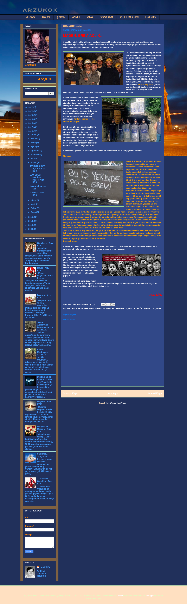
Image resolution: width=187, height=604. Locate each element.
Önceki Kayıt (155, 393)
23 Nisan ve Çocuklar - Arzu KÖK (44, 481)
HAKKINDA (45, 567)
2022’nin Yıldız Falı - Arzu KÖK (44, 378)
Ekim (33, 142)
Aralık (34, 134)
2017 (30, 127)
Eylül (33, 146)
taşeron (147, 308)
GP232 (120, 596)
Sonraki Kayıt (70, 393)
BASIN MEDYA (150, 17)
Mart (33, 204)
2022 (30, 107)
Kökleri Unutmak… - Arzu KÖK (43, 352)
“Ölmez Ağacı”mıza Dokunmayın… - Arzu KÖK (45, 326)
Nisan (34, 200)
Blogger (150, 596)
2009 (30, 229)
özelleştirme (108, 308)
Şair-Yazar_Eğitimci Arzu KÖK (128, 308)
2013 (30, 225)
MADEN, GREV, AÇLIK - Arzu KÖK (37, 168)
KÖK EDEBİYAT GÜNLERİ (129, 17)
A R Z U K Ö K (40, 10)
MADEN (98, 308)
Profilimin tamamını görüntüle (41, 573)
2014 (30, 221)
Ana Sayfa (112, 393)
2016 (30, 131)
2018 (30, 123)
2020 (30, 115)
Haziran (35, 158)
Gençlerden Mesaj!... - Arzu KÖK (44, 429)
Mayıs (34, 162)
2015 (30, 217)
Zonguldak (156, 308)
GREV (91, 308)
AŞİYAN (90, 17)
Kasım (34, 138)
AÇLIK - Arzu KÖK (80, 308)
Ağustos (35, 150)
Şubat (34, 208)
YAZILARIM (76, 17)
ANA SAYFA (30, 17)
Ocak (33, 212)
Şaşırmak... (42, 454)
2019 (30, 119)
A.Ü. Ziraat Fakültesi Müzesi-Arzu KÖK (37, 178)
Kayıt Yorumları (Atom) (116, 403)
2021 (30, 111)
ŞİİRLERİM (61, 17)
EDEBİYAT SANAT (106, 17)
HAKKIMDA (45, 17)
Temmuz (35, 154)
